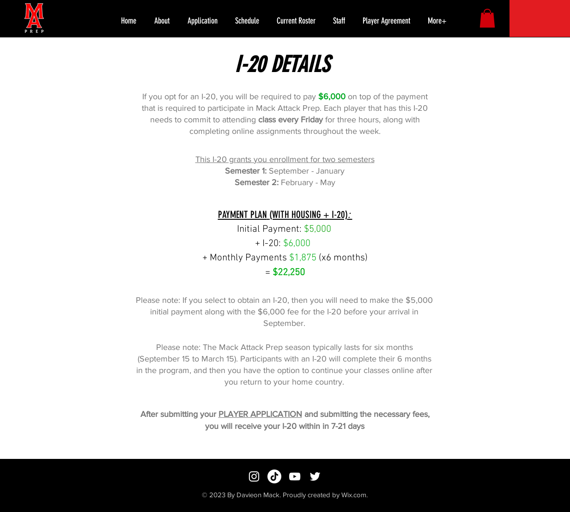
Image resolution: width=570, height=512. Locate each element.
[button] (439, 20)
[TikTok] (274, 476)
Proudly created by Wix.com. (325, 495)
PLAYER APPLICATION (260, 414)
